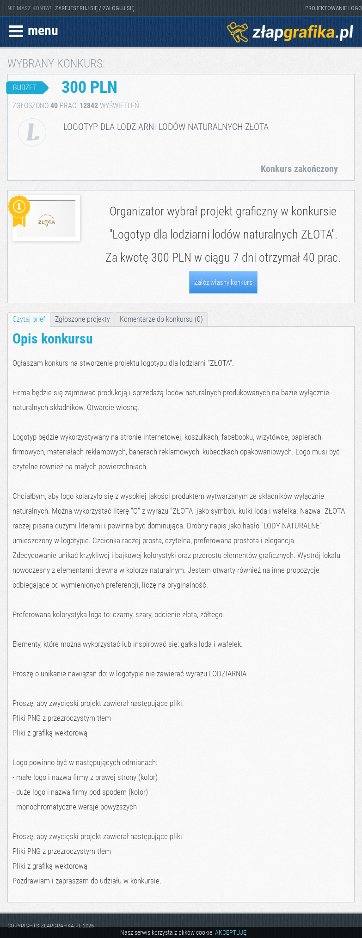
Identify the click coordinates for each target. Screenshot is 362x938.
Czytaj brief (28, 319)
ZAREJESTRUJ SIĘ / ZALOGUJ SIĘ (94, 8)
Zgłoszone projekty (82, 319)
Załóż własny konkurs (223, 282)
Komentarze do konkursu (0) (161, 319)
